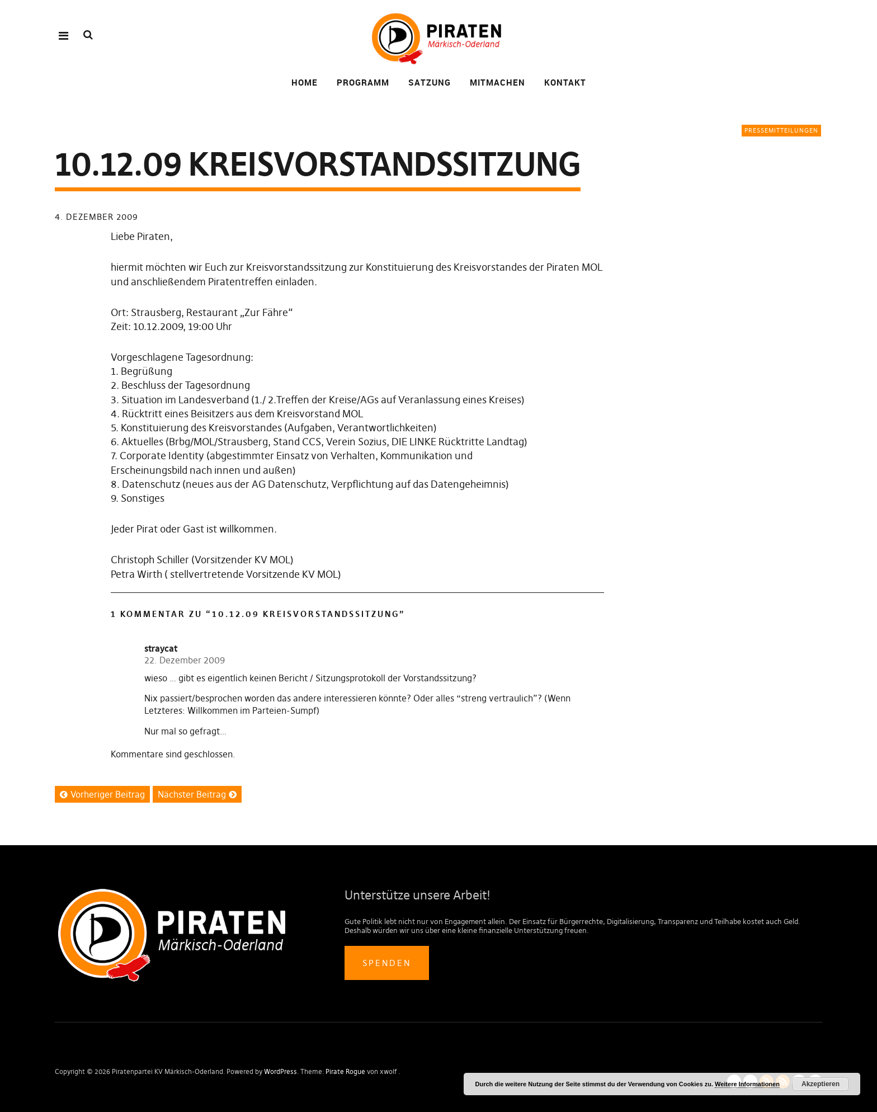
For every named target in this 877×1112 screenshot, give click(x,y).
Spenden (386, 963)
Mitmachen (497, 82)
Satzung (429, 82)
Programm (363, 82)
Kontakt (565, 82)
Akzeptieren (820, 1084)
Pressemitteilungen (781, 130)
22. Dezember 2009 (184, 660)
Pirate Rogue (345, 1071)
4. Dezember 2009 (96, 216)
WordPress (280, 1071)
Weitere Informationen (747, 1084)
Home (304, 82)
